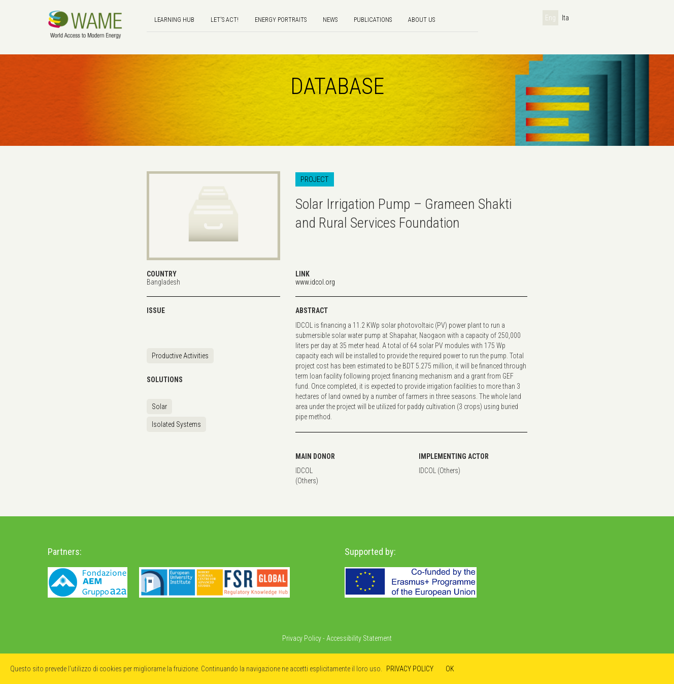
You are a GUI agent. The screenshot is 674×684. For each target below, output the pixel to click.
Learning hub (174, 19)
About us (421, 19)
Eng (550, 18)
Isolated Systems (176, 424)
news (330, 19)
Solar (159, 406)
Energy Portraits (281, 19)
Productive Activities (180, 356)
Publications (373, 19)
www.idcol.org (315, 282)
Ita (565, 18)
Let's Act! (225, 19)
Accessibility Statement (359, 638)
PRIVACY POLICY (409, 669)
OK (450, 669)
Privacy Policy (301, 638)
